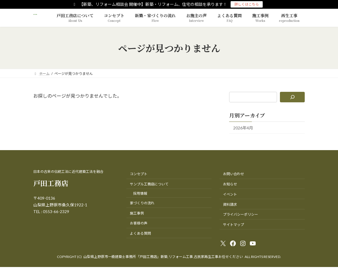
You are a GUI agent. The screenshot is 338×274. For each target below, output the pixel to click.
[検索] (292, 97)
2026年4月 (243, 127)
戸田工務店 (50, 183)
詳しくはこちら (246, 4)
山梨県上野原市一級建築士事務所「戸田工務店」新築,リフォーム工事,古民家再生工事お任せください (163, 256)
